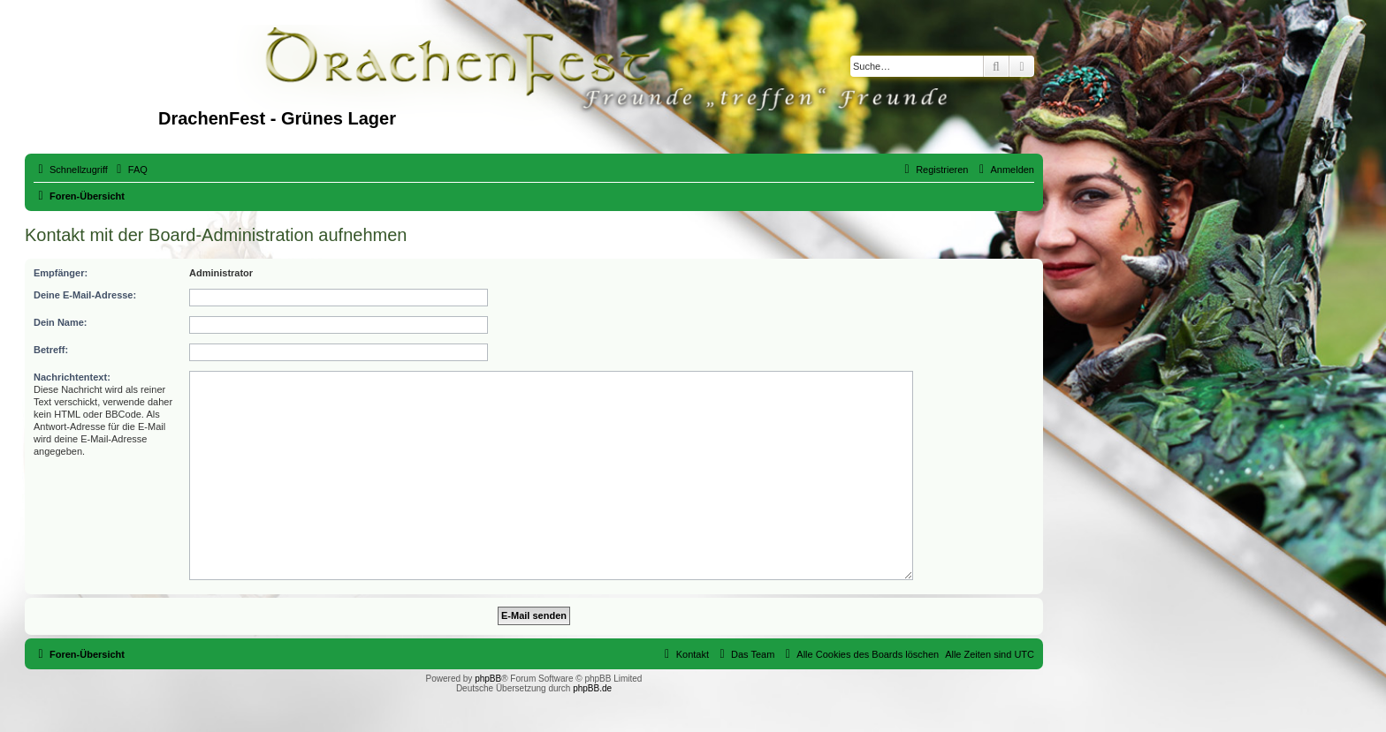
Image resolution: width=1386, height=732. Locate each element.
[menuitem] (130, 169)
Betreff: (51, 349)
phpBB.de (592, 688)
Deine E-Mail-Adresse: (85, 295)
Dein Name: (61, 322)
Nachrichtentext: (72, 377)
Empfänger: (61, 273)
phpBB (488, 678)
